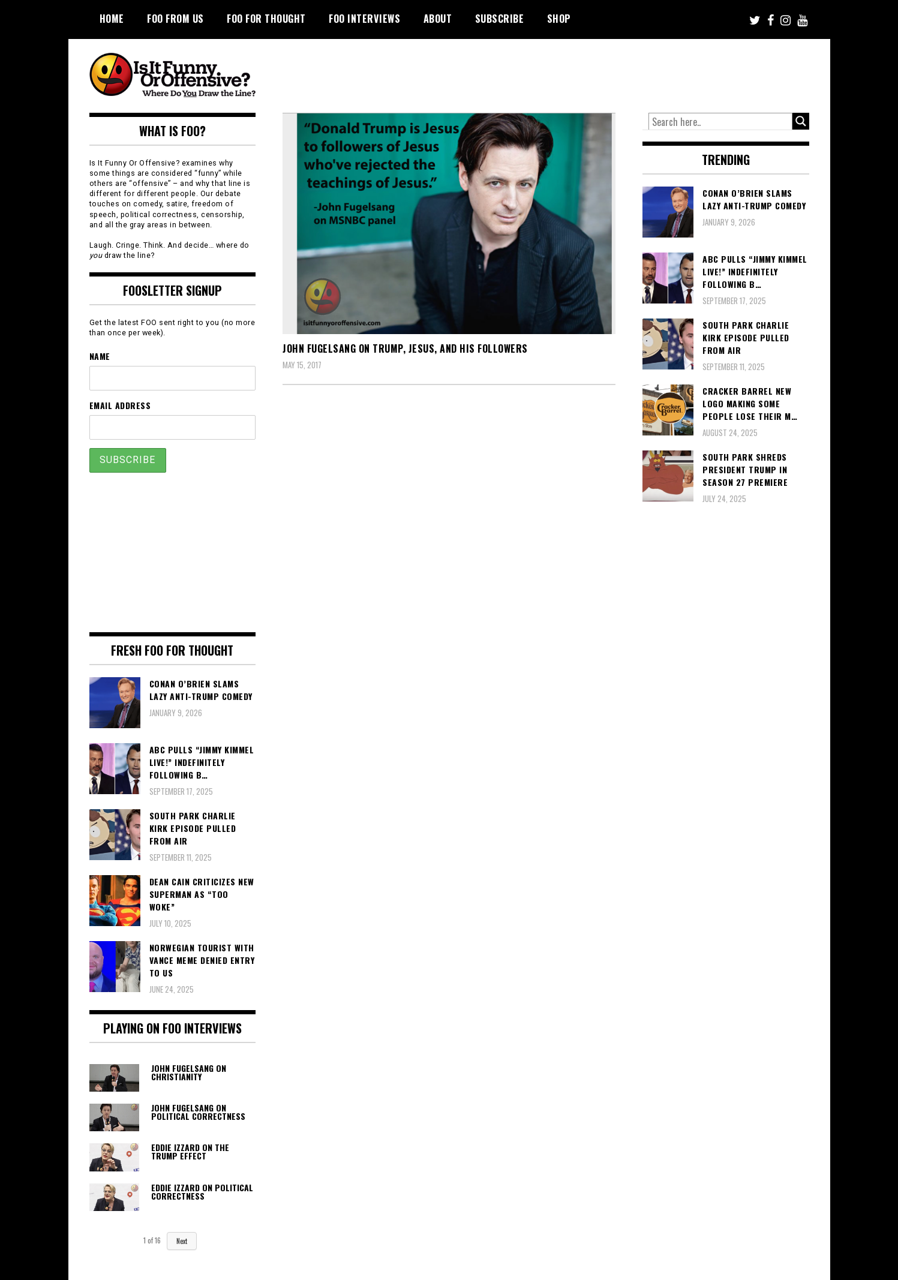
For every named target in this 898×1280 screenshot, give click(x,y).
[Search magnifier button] (800, 121)
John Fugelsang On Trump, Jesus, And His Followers (405, 348)
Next (181, 1241)
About (438, 18)
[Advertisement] (585, 72)
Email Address (120, 405)
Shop (559, 18)
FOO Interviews (364, 18)
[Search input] (720, 121)
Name (99, 356)
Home (112, 18)
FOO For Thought (266, 18)
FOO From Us (175, 18)
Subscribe (499, 18)
